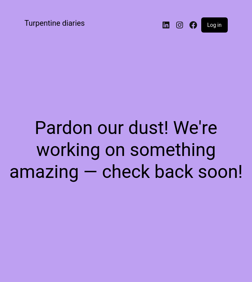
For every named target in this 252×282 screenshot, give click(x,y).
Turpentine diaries (54, 23)
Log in (214, 25)
